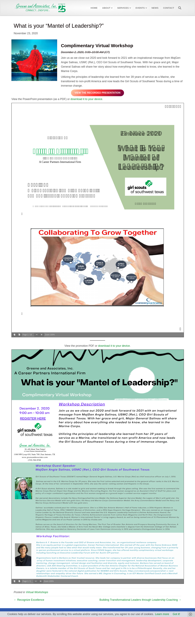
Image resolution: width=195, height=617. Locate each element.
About (106, 8)
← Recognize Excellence (29, 599)
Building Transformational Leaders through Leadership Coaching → (140, 599)
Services (123, 8)
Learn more (162, 614)
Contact (168, 8)
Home (94, 8)
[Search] (178, 7)
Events (140, 8)
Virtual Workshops (37, 592)
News (155, 8)
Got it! (176, 614)
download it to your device (86, 99)
